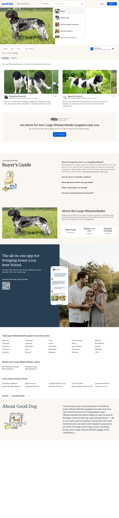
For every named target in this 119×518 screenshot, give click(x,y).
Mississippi (53, 349)
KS (29, 396)
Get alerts (60, 134)
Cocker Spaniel (77, 383)
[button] (16, 82)
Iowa (50, 340)
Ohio (97, 352)
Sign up (112, 4)
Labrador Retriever (32, 386)
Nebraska (5, 340)
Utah (27, 349)
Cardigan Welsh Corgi (57, 383)
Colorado (5, 343)
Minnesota (29, 346)
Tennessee (76, 349)
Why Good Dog (22, 4)
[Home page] (7, 3)
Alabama (52, 352)
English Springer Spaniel (11, 386)
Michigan (98, 349)
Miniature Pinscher (56, 386)
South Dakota (77, 340)
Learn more (89, 219)
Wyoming (5, 346)
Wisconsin (52, 346)
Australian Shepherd (9, 383)
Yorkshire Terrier (101, 386)
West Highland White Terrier (82, 386)
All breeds (5, 396)
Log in (102, 4)
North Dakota (77, 346)
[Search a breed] (68, 4)
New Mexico (99, 343)
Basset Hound (30, 383)
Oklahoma (29, 340)
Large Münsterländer (18, 396)
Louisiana (5, 349)
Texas (51, 343)
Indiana (98, 346)
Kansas (15, 53)
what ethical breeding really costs (95, 172)
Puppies (14, 58)
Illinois (74, 343)
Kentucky (5, 352)
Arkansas (28, 343)
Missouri (98, 340)
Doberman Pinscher (102, 383)
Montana (75, 352)
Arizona (28, 352)
